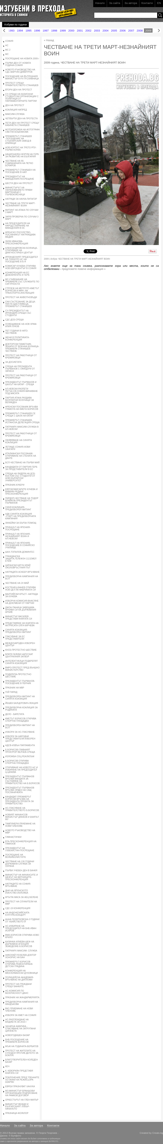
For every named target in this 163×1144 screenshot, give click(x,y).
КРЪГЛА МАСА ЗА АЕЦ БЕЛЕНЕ (21, 897)
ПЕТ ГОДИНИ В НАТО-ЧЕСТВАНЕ (16, 332)
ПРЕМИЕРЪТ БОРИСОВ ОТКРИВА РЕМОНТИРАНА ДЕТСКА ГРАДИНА (19, 964)
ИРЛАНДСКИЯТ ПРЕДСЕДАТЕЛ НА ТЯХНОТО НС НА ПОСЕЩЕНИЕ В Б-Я (21, 259)
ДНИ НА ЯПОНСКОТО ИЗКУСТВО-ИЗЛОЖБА (16, 891)
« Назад (49, 40)
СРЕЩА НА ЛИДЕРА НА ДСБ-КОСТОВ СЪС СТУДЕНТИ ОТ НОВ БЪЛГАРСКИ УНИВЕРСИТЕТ (20, 477)
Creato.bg (157, 1132)
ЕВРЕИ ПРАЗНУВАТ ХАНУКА (20, 1086)
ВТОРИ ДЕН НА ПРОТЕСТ (18, 90)
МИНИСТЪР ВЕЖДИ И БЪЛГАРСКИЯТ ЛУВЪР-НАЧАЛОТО (17, 1106)
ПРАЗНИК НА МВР (14, 688)
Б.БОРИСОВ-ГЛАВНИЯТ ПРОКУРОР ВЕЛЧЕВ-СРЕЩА (20, 751)
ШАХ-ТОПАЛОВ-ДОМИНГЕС (19, 552)
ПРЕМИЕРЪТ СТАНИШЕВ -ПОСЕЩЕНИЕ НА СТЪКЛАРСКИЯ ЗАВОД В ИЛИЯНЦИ (18, 139)
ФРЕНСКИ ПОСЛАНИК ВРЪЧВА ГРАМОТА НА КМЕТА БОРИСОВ (21, 408)
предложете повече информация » (84, 268)
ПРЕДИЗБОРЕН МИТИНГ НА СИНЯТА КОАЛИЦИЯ (20, 697)
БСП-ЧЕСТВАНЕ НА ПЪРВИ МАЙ (22, 462)
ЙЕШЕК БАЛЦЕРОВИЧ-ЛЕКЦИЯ (21, 703)
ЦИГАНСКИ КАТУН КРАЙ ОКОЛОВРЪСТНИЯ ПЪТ (18, 566)
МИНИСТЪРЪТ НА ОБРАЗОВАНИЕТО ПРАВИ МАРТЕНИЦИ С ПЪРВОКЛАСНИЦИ (18, 191)
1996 (37, 30)
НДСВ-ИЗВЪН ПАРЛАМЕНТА (20, 745)
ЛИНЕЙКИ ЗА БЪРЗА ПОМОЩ (20, 523)
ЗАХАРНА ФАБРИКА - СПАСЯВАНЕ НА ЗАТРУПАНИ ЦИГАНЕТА (20, 1028)
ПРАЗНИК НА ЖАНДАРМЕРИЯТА (22, 997)
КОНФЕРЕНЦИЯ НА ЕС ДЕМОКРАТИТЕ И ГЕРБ (17, 274)
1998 (54, 30)
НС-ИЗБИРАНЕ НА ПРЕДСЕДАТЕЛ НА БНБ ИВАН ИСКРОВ (20, 928)
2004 (105, 30)
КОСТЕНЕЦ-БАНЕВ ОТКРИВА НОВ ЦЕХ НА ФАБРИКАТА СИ (20, 588)
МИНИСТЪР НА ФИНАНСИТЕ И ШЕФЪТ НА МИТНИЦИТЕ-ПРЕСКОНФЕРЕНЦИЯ (21, 877)
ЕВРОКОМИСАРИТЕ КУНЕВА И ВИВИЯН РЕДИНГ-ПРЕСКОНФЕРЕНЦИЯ (21, 491)
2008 (140, 30)
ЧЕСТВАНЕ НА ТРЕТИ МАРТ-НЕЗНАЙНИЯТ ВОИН (20, 204)
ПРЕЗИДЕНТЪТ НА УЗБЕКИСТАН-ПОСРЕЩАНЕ (19, 849)
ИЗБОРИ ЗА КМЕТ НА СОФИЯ (20, 1015)
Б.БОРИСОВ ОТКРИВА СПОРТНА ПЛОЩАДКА (17, 762)
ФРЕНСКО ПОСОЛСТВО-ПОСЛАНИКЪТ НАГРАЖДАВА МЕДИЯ (20, 234)
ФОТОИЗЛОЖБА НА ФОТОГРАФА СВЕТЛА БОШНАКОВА (22, 130)
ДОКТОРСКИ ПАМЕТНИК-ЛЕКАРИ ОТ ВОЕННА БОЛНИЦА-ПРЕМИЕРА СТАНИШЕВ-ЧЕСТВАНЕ (22, 347)
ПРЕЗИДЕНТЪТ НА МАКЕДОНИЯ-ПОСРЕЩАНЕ (19, 177)
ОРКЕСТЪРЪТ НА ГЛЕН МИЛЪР (21, 1100)
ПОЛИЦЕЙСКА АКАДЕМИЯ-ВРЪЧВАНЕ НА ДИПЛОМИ (19, 978)
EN (159, 3)
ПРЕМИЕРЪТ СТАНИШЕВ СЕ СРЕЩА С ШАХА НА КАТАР (20, 414)
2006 (123, 30)
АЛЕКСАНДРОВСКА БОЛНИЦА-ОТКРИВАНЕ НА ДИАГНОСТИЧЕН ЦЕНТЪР (21, 250)
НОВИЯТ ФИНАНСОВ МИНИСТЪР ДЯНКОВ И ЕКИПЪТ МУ (22, 817)
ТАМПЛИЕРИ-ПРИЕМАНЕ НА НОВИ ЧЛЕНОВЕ (20, 825)
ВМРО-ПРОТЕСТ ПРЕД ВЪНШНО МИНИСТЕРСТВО (22, 669)
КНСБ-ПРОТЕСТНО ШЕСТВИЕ (21, 650)
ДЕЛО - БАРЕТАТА (14, 714)
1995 (28, 30)
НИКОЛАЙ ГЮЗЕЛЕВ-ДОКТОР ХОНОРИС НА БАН (20, 956)
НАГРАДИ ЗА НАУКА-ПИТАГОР (21, 199)
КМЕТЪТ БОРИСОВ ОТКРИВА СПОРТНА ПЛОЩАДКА (20, 719)
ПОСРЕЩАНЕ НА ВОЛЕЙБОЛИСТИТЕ (15, 856)
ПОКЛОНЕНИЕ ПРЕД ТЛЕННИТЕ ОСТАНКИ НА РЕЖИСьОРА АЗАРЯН (22, 1079)
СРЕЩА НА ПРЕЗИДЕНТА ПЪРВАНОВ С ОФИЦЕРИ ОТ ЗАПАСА (20, 368)
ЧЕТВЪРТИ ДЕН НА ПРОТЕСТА (21, 118)
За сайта (114, 3)
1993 (11, 30)
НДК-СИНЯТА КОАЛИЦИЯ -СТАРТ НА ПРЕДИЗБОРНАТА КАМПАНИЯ (20, 516)
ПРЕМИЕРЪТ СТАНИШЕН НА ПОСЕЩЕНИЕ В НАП (20, 171)
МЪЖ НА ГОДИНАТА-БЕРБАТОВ (21, 1046)
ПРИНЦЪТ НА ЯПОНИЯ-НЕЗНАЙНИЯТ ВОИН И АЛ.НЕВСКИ (18, 536)
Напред (159, 30)
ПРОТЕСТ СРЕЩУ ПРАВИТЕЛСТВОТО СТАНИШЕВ (21, 84)
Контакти (147, 3)
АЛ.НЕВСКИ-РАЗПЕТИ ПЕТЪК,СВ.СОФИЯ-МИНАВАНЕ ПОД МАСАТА (21, 391)
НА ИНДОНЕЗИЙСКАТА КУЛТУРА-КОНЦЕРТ (17, 914)
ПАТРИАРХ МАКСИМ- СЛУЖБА (21, 951)
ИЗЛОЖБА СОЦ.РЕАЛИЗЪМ (19, 756)
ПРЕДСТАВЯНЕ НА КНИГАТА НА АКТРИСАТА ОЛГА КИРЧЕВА (22, 624)
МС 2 (7, 50)
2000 (71, 30)
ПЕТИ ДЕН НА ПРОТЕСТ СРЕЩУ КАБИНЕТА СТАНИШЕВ (22, 124)
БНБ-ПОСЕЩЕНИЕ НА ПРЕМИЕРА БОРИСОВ (17, 1041)
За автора (131, 3)
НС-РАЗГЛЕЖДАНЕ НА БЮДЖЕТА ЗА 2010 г (17, 1020)
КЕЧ (7, 1066)
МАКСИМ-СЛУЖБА (14, 114)
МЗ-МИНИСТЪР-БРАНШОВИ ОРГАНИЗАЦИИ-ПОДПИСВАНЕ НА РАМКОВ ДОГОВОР (21, 1093)
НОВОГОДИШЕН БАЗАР (17, 1035)
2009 (148, 30)
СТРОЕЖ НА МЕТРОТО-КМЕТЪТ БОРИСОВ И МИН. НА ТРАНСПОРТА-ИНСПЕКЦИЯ (22, 290)
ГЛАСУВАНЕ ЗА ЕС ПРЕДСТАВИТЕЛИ (15, 637)
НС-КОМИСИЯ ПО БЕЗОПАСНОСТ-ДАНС (16, 992)
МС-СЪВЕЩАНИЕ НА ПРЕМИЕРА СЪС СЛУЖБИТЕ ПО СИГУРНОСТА (22, 281)
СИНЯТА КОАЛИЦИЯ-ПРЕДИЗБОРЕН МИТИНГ (18, 631)
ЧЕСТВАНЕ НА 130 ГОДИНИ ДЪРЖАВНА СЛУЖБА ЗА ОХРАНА (19, 863)
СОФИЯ (9, 41)
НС (6, 45)
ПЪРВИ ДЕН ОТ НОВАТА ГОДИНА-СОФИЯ (18, 64)
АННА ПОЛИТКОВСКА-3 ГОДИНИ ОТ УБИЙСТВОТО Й (22, 920)
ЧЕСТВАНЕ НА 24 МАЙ (17, 583)
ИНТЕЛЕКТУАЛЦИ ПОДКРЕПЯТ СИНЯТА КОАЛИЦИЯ (21, 662)
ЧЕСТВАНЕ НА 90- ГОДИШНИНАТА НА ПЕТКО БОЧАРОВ (19, 163)
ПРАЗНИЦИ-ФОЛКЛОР (16, 1113)
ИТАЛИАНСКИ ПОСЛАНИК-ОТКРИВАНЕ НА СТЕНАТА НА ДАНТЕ (20, 455)
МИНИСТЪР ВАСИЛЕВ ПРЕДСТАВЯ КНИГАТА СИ (18, 617)
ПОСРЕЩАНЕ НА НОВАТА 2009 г (22, 58)
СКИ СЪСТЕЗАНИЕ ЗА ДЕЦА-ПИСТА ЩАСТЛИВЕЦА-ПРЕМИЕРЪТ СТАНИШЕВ (20, 304)
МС (7, 54)
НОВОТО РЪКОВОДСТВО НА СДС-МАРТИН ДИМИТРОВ (20, 71)
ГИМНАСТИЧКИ (13, 837)
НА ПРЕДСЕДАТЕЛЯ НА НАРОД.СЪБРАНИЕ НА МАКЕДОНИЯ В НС (17, 225)
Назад (4, 30)
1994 (20, 30)
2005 (114, 30)
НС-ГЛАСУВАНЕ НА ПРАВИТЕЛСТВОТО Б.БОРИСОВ (22, 809)
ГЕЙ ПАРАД (11, 692)
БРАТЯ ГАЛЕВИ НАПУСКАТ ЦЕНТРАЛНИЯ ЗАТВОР (19, 655)
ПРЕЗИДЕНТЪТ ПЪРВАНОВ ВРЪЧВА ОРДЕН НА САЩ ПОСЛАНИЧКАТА (19, 790)
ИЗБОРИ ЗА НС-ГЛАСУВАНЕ (20, 732)
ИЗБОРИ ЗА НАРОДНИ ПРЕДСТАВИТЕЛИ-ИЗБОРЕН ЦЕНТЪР (20, 738)
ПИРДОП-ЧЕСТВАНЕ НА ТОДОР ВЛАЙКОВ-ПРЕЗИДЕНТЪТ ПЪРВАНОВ (21, 500)
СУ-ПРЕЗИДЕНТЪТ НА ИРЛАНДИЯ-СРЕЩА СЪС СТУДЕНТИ (18, 313)
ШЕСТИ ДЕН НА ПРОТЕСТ (19, 183)
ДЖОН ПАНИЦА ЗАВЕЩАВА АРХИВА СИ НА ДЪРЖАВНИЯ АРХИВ (20, 609)
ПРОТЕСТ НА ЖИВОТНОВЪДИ (21, 297)
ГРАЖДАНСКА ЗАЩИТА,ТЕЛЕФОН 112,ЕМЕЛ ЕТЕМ (20, 558)
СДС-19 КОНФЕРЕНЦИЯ (17, 908)
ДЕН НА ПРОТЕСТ (14, 105)
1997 (46, 30)
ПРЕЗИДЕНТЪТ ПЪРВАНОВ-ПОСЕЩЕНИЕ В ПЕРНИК (20, 682)
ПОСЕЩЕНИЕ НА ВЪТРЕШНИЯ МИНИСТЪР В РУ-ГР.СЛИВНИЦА (22, 77)
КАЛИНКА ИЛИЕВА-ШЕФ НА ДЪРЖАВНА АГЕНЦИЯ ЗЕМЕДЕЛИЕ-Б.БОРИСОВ (19, 944)
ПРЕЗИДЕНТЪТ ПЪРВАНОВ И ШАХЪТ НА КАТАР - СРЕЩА (20, 383)
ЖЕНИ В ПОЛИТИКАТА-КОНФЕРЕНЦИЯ (17, 338)
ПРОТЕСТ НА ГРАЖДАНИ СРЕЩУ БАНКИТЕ (18, 985)
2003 (97, 30)
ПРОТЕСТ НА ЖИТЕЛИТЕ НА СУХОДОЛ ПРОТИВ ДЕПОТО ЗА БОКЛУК (21, 1053)
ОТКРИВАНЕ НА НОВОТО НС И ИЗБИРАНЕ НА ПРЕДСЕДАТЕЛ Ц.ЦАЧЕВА (21, 769)
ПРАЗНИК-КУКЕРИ (14, 485)
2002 (88, 30)
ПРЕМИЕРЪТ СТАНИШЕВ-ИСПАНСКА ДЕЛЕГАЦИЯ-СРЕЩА (22, 421)
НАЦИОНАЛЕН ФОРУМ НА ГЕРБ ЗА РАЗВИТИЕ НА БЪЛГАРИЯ (22, 155)
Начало (100, 3)
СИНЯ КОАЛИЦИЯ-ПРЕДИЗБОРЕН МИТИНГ (18, 508)
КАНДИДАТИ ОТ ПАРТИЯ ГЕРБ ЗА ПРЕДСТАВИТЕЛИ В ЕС (21, 468)
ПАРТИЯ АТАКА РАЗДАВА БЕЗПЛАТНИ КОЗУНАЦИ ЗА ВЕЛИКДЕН (19, 400)
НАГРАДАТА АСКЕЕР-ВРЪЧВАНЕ (22, 572)
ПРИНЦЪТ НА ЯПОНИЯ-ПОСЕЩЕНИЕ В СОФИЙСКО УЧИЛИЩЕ (20, 545)
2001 (80, 30)
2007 (131, 30)
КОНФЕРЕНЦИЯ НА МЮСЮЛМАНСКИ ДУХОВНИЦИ (21, 972)
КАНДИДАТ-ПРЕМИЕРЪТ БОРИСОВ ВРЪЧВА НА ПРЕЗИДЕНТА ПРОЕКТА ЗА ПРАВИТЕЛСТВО (19, 800)
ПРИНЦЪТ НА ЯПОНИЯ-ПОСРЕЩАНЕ (18, 528)
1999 (63, 30)
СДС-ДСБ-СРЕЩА (14, 320)
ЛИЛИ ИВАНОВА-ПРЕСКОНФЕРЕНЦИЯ (16, 242)
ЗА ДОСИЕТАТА (13, 362)
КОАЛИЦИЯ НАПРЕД (16, 110)
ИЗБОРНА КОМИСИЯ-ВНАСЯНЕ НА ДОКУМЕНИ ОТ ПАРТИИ (21, 602)
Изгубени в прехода (37, 9)
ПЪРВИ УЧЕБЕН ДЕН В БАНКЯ (21, 870)
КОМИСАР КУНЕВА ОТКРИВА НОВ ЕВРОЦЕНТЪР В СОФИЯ (20, 267)
